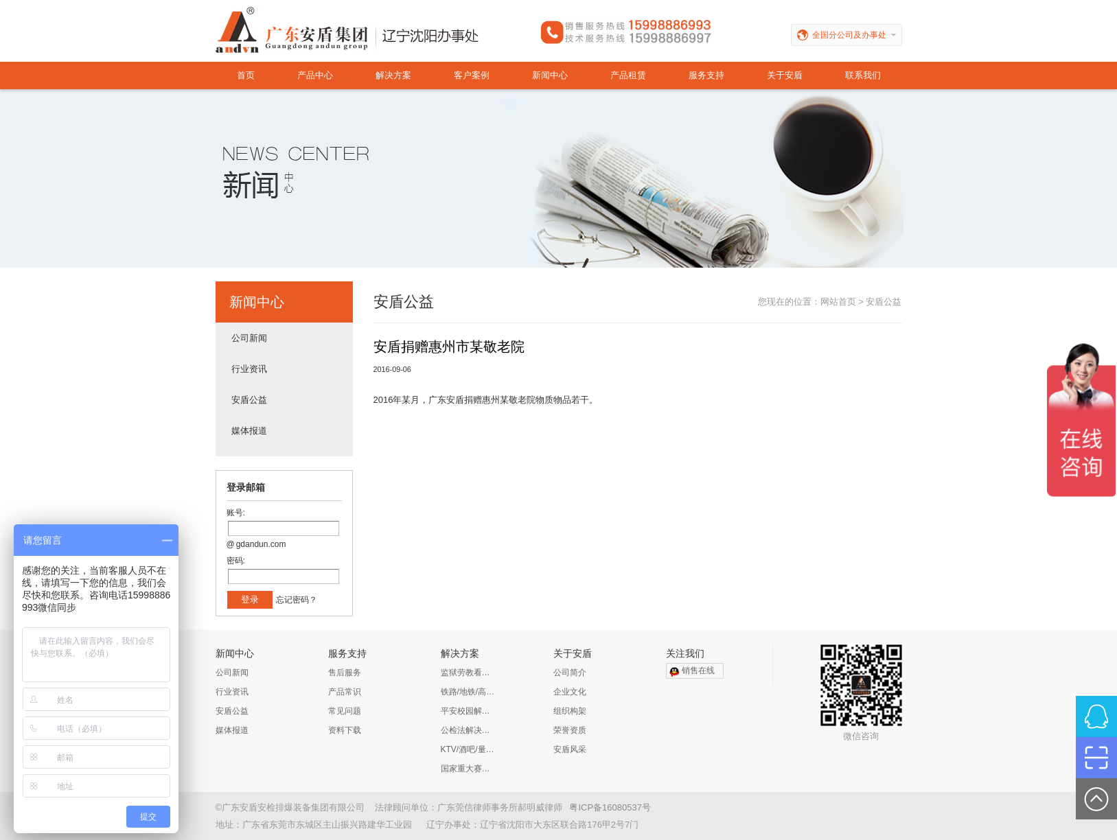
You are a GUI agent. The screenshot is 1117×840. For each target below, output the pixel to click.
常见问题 (344, 711)
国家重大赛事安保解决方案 (468, 768)
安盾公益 (249, 400)
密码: (236, 560)
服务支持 (706, 75)
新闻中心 (550, 75)
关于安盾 (785, 75)
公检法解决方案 (468, 730)
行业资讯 (249, 369)
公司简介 (569, 672)
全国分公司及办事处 (857, 35)
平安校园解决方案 (468, 711)
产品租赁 (628, 75)
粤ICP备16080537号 (610, 807)
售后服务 (344, 672)
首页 (246, 75)
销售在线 (698, 670)
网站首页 (838, 301)
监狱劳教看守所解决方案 (468, 672)
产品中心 (315, 75)
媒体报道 (249, 430)
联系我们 (863, 75)
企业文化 (569, 692)
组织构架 (569, 711)
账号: (236, 512)
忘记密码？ (296, 600)
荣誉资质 (569, 730)
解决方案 (393, 75)
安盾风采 (569, 749)
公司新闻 (249, 338)
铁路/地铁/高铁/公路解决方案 (468, 692)
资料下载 (344, 730)
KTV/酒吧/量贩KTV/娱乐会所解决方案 (468, 749)
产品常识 (344, 692)
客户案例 (472, 75)
